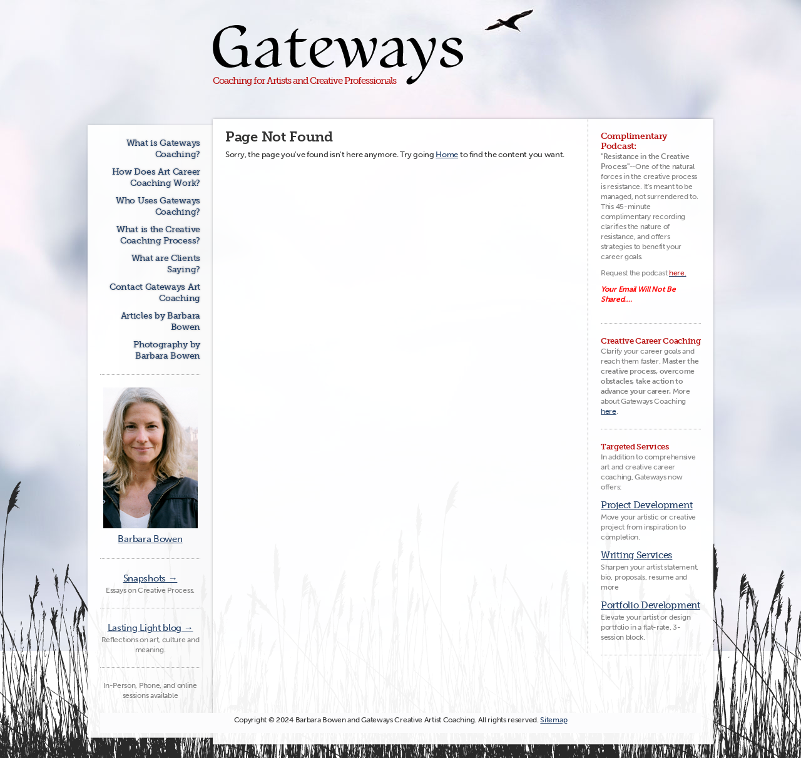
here (608, 411)
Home (447, 154)
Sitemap (553, 719)
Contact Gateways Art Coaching (155, 293)
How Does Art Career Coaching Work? (156, 177)
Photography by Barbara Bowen (166, 350)
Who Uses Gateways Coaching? (158, 206)
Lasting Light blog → (150, 627)
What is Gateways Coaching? (163, 149)
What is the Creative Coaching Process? (158, 235)
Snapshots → (150, 578)
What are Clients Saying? (165, 264)
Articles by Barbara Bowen (160, 321)
